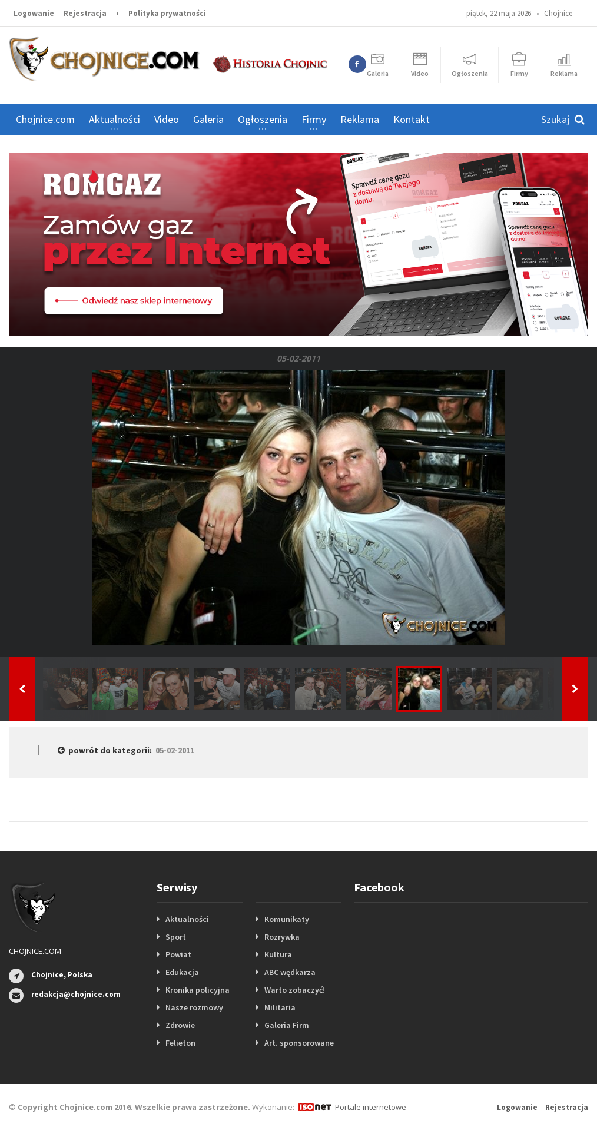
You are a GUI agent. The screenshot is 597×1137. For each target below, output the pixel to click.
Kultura (278, 954)
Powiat (178, 954)
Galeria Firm (286, 1025)
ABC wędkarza (290, 972)
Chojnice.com (45, 119)
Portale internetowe (370, 1107)
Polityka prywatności (167, 13)
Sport (175, 937)
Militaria (280, 1007)
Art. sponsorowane (299, 1042)
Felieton (180, 1042)
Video (166, 119)
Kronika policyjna (197, 989)
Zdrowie (180, 1025)
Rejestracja (85, 13)
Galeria (208, 119)
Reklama (359, 119)
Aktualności (187, 919)
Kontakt (411, 119)
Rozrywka (282, 937)
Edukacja (182, 972)
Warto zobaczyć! (294, 989)
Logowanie (34, 13)
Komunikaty (286, 919)
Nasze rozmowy (194, 1007)
